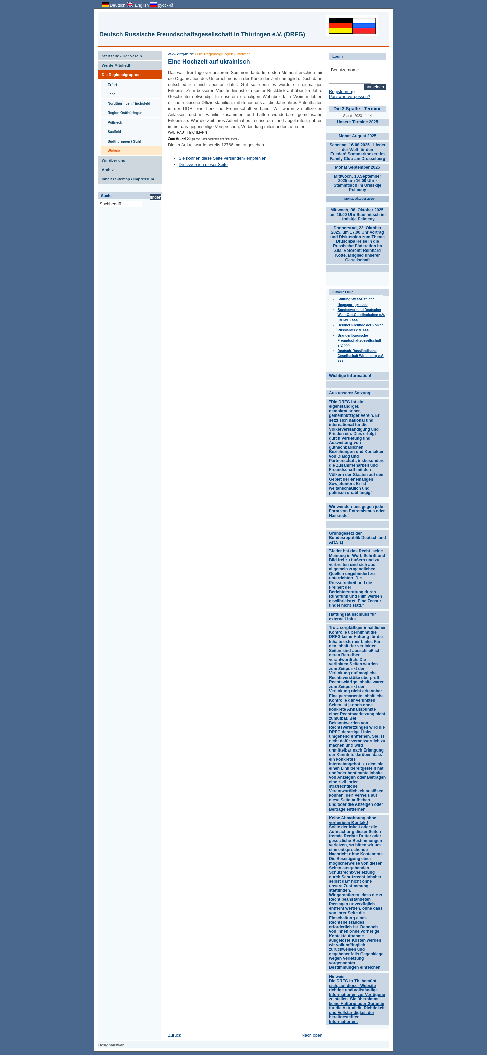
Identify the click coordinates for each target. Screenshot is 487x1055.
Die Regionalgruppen (119, 73)
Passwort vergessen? (349, 96)
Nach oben (312, 1035)
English (138, 5)
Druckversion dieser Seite (203, 164)
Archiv (106, 168)
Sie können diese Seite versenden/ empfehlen (222, 158)
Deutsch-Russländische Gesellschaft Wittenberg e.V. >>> (361, 356)
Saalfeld (111, 130)
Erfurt (109, 83)
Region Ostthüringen (121, 111)
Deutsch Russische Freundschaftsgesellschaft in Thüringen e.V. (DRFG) (202, 34)
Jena (108, 92)
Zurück (174, 1035)
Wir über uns (111, 159)
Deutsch (114, 5)
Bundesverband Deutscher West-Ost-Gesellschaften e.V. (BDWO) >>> (361, 315)
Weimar (110, 149)
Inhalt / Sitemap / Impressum (126, 177)
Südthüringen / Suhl (121, 139)
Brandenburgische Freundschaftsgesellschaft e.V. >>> (359, 341)
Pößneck (111, 121)
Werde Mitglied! (114, 64)
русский (161, 5)
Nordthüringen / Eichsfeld (125, 102)
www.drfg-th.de (181, 54)
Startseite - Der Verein (120, 54)
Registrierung (342, 91)
